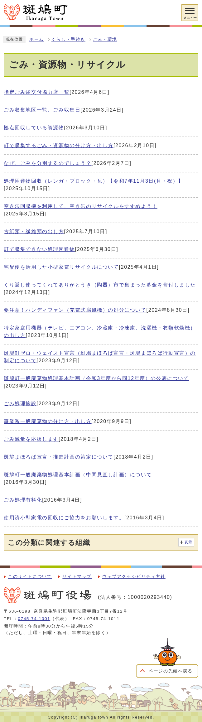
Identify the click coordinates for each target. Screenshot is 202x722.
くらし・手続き (68, 39)
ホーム (36, 39)
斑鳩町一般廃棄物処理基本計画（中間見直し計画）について (78, 474)
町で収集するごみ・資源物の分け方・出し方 (58, 145)
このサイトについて (30, 576)
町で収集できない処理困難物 (39, 249)
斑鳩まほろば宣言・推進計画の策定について (58, 457)
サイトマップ (77, 576)
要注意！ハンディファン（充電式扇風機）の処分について (75, 310)
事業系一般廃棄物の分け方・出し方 (48, 421)
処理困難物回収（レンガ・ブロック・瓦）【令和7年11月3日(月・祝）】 (94, 181)
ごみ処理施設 (20, 403)
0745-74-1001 (34, 618)
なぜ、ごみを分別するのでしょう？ (48, 163)
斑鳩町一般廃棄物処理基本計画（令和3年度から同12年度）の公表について (96, 378)
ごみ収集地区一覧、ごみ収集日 (42, 110)
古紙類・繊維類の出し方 (34, 231)
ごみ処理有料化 (23, 500)
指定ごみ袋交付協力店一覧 (37, 92)
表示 (188, 542)
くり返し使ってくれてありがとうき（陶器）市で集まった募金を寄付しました (100, 284)
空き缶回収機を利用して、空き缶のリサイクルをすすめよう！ (80, 206)
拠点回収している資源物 (34, 127)
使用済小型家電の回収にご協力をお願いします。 (64, 517)
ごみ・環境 (105, 39)
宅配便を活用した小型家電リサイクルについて (61, 267)
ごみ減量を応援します (31, 439)
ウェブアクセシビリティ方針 (134, 576)
